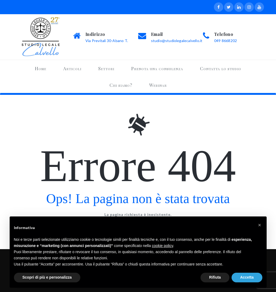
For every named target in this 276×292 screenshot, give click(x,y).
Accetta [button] (247, 277)
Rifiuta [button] (215, 277)
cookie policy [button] (162, 246)
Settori (106, 68)
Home (40, 68)
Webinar (158, 85)
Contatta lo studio (220, 68)
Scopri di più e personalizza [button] (47, 277)
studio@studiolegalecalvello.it (177, 40)
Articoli (72, 68)
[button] (259, 225)
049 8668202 (225, 40)
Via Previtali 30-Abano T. (106, 40)
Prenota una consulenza (157, 68)
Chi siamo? (120, 85)
